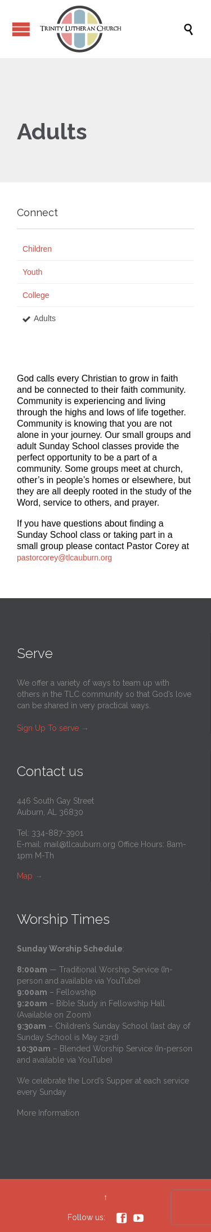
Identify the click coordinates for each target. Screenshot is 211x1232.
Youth (32, 272)
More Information (48, 1112)
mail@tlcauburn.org (79, 844)
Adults (45, 318)
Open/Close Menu (21, 29)
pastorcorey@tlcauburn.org (65, 557)
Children (37, 248)
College (36, 295)
